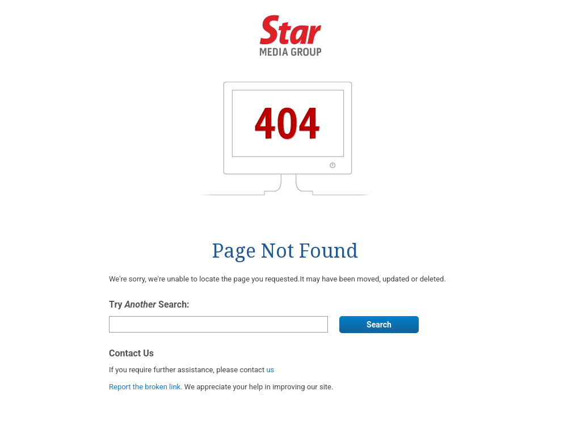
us (270, 369)
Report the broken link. (146, 386)
